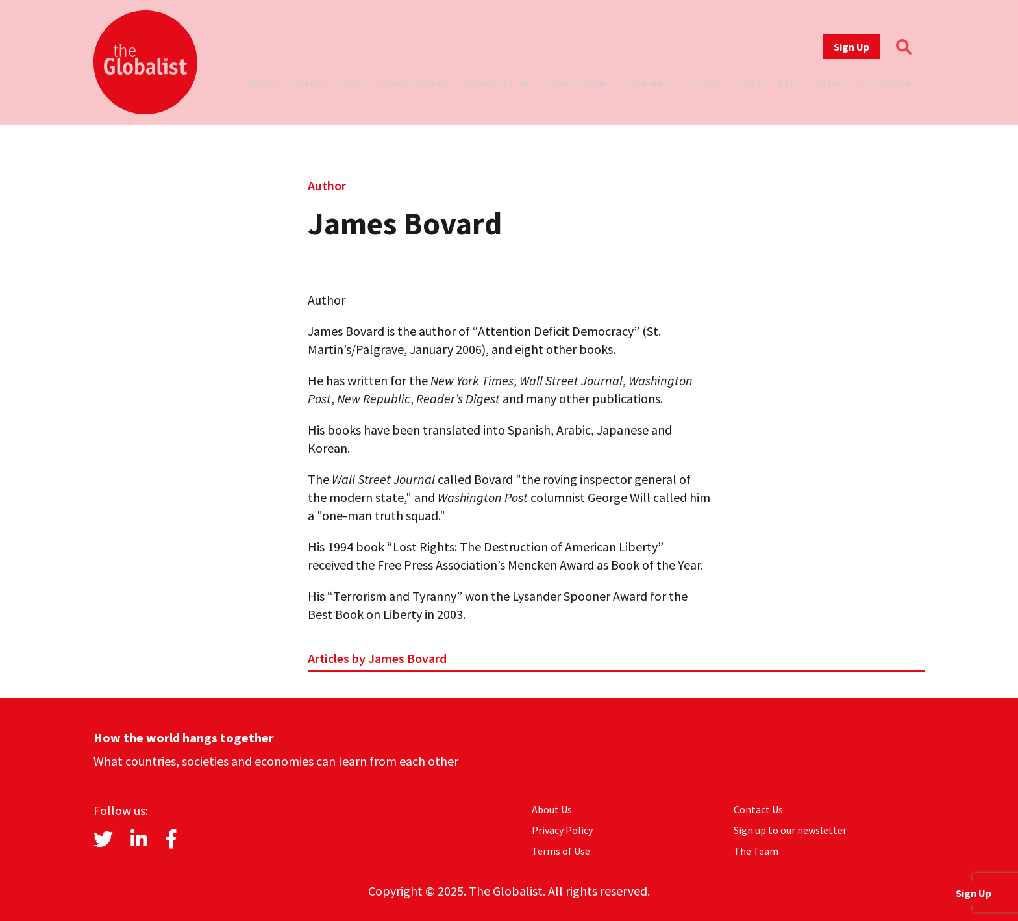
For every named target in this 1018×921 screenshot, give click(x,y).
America (311, 83)
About (751, 83)
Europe (263, 83)
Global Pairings (412, 83)
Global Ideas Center (864, 83)
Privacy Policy (562, 830)
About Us (552, 809)
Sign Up (851, 46)
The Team (756, 850)
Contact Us (758, 809)
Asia (352, 83)
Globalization (496, 83)
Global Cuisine (576, 83)
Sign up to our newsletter (790, 830)
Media (791, 83)
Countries (646, 83)
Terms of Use (561, 850)
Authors (704, 83)
